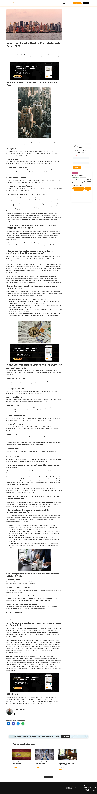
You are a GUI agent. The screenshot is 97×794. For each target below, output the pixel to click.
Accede (86, 3)
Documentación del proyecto (77, 188)
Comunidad (48, 3)
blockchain (16, 632)
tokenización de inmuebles (37, 632)
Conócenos (86, 789)
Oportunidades (31, 3)
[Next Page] (48, 777)
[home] (12, 3)
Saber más (87, 188)
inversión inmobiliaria (32, 628)
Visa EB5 (21, 318)
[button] (40, 3)
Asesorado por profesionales (15, 656)
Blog (70, 3)
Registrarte (77, 3)
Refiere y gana (63, 3)
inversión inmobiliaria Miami (35, 442)
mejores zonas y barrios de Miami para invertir (27, 444)
